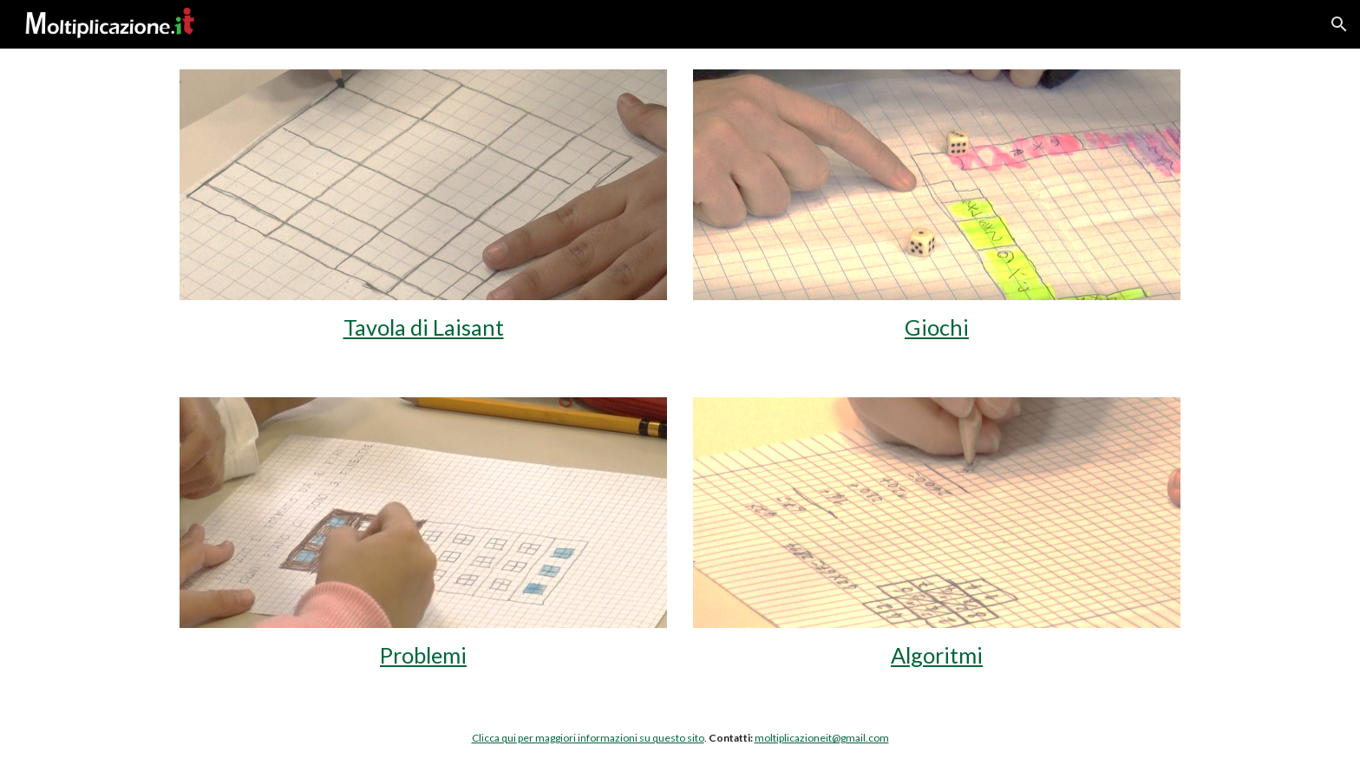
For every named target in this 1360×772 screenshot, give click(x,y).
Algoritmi (937, 655)
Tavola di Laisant (423, 327)
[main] (423, 327)
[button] (1339, 24)
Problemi (423, 655)
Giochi (937, 327)
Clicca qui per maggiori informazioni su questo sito (588, 737)
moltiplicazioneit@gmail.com (822, 737)
